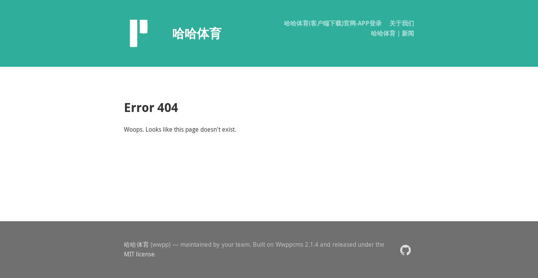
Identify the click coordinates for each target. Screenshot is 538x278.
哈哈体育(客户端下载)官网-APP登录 (333, 23)
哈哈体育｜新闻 (392, 33)
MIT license (139, 254)
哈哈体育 (136, 244)
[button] (405, 249)
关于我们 (401, 23)
